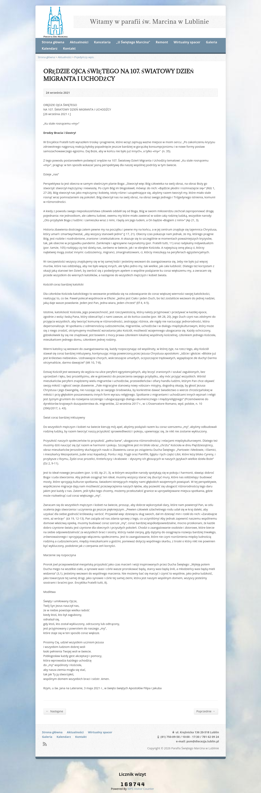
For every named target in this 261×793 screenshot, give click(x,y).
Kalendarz (49, 48)
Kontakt (69, 48)
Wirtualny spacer (187, 42)
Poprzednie (205, 711)
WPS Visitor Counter (140, 789)
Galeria (211, 42)
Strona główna (53, 42)
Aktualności (79, 42)
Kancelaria (102, 42)
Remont (162, 42)
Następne (54, 711)
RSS (44, 744)
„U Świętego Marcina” (133, 42)
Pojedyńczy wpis (84, 57)
